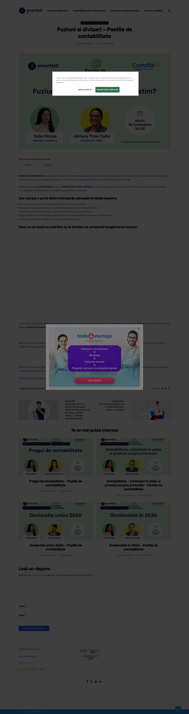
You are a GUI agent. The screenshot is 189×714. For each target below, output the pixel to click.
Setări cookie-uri (85, 89)
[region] (95, 83)
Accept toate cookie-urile (107, 90)
